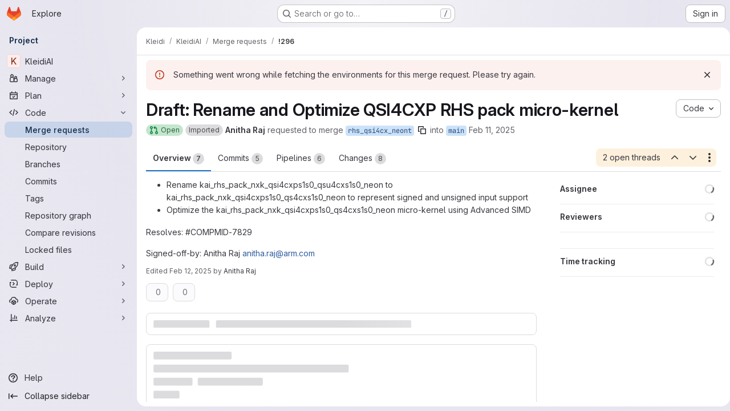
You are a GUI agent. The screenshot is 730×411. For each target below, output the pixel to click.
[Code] (68, 112)
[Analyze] (68, 318)
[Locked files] (68, 249)
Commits (240, 158)
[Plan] (68, 95)
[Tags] (68, 198)
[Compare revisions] (68, 232)
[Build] (68, 267)
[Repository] (68, 147)
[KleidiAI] (68, 61)
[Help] (68, 378)
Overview (178, 158)
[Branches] (68, 164)
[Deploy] (68, 284)
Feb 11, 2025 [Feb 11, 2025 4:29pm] (492, 130)
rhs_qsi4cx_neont (380, 130)
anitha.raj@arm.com (278, 253)
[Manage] (68, 78)
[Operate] (68, 301)
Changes (362, 158)
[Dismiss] (702, 75)
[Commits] (68, 181)
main (456, 130)
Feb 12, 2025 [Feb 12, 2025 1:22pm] (190, 271)
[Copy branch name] (422, 130)
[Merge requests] (68, 130)
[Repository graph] (68, 215)
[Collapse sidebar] (68, 396)
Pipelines (301, 158)
